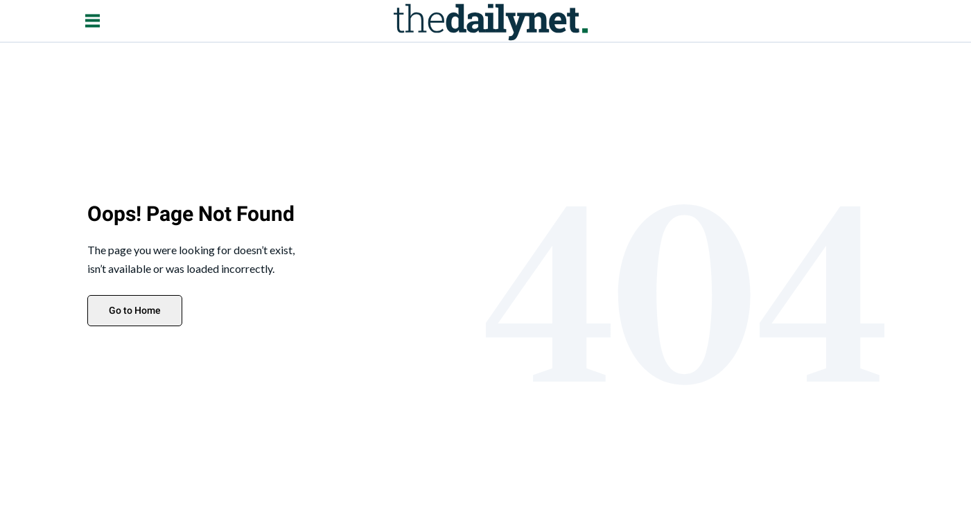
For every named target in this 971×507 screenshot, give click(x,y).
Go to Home (135, 310)
